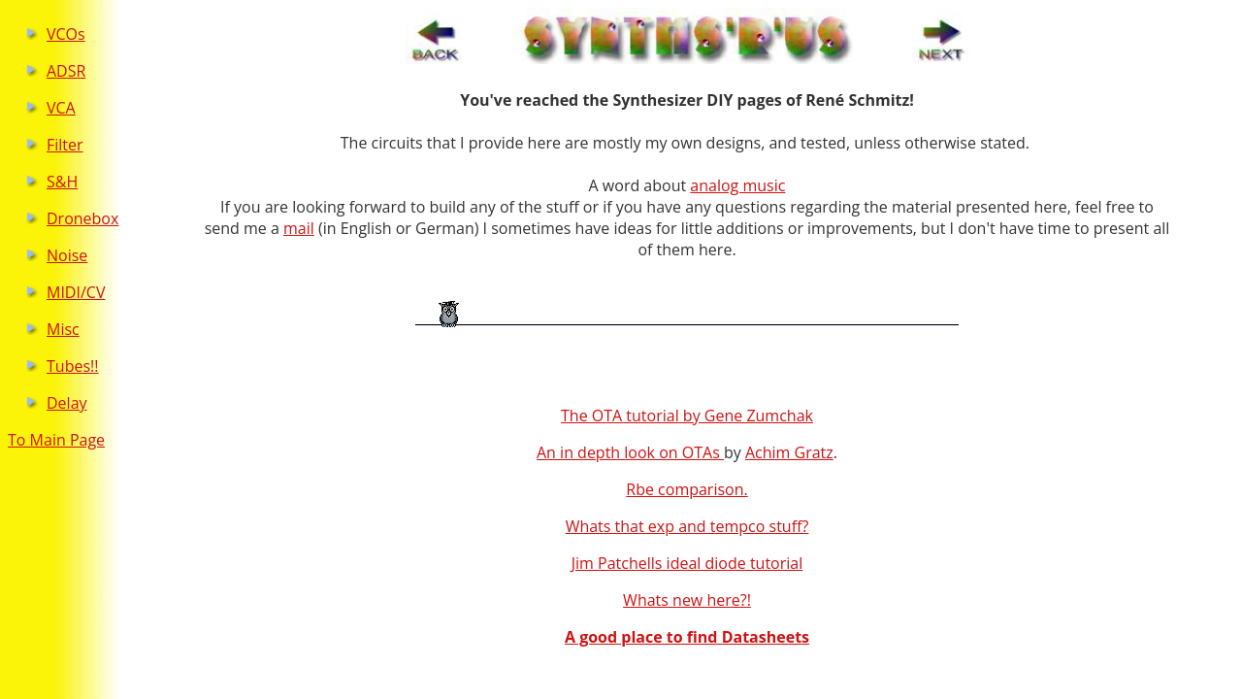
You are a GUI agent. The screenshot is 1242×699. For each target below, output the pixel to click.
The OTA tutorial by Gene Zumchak (687, 415)
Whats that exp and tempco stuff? (687, 526)
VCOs (66, 34)
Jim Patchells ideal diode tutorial (687, 563)
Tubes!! (72, 366)
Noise (67, 255)
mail (298, 228)
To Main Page (56, 439)
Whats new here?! (687, 600)
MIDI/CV (76, 292)
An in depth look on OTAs (630, 452)
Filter (65, 144)
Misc (63, 329)
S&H (62, 181)
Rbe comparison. (686, 489)
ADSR (66, 71)
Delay (67, 403)
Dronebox (82, 218)
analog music (737, 185)
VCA (61, 107)
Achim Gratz (789, 452)
